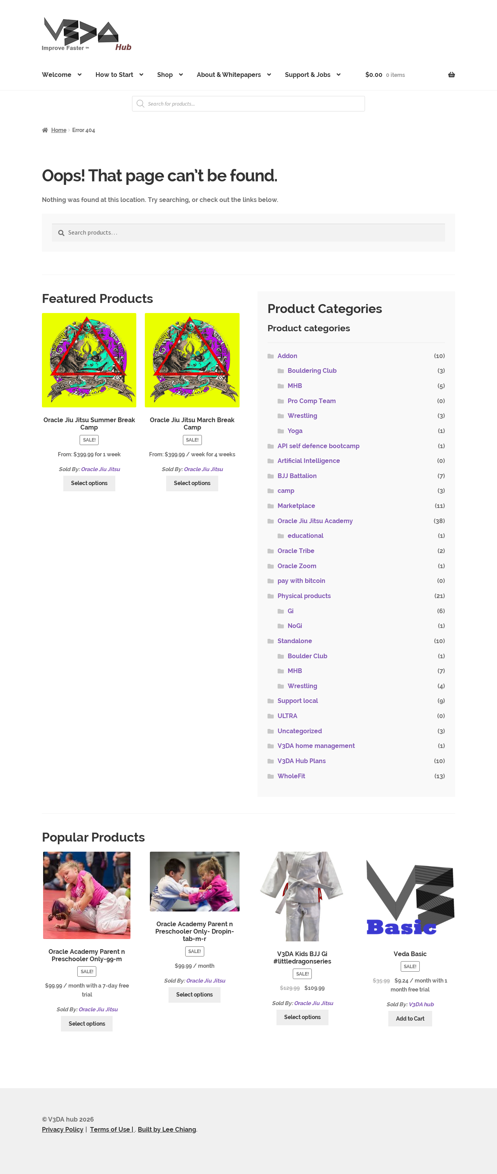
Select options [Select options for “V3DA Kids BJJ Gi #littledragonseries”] (302, 1017)
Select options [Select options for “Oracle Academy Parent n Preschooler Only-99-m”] (87, 1024)
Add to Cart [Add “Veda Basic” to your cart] (410, 1019)
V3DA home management (316, 746)
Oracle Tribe (296, 551)
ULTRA (287, 716)
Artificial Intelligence (309, 460)
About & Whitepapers (229, 74)
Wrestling (302, 415)
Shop (165, 74)
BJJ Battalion (297, 476)
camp (286, 490)
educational (305, 535)
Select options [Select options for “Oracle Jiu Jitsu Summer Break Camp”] (89, 483)
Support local (298, 700)
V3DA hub (421, 1004)
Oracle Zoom (297, 566)
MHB (295, 386)
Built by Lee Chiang (167, 1129)
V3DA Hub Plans (302, 761)
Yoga (295, 431)
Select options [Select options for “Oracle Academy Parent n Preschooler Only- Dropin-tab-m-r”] (194, 994)
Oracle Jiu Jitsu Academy (315, 521)
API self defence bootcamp (319, 446)
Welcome (56, 74)
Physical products (304, 596)
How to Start (114, 74)
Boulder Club (307, 656)
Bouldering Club (312, 370)
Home (58, 130)
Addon (287, 356)
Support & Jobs (307, 74)
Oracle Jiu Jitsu (100, 469)
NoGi (295, 626)
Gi (291, 611)
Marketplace (296, 506)
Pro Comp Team (312, 401)
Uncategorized (300, 731)
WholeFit (291, 776)
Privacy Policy (62, 1129)
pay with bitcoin (301, 580)
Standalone (295, 641)
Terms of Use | (112, 1129)
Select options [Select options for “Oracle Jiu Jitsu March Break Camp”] (192, 483)
